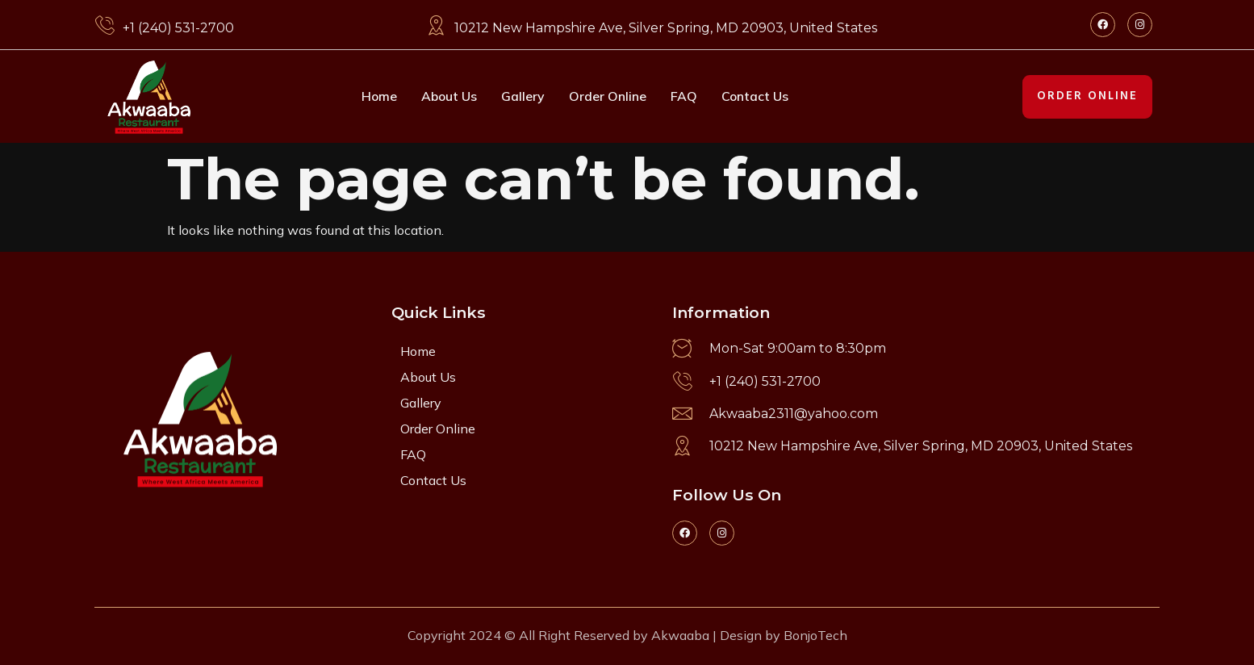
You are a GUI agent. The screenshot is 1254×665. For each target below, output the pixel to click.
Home (378, 96)
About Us (449, 96)
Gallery (523, 96)
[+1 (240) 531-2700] (104, 25)
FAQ (684, 96)
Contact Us (756, 96)
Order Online (608, 96)
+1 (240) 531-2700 (178, 28)
